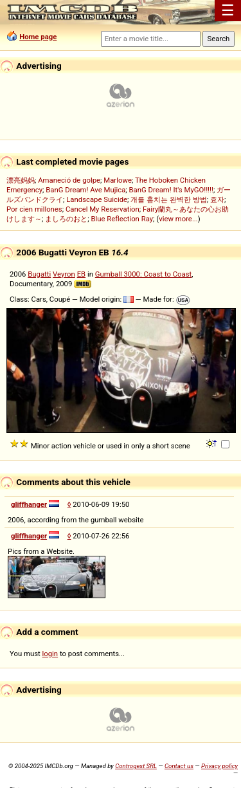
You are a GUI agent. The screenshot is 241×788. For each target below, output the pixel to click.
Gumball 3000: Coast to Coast (143, 274)
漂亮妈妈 (20, 180)
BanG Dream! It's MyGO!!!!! (171, 189)
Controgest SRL (136, 765)
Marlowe (117, 180)
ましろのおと (66, 218)
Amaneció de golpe (69, 180)
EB (81, 274)
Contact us (179, 765)
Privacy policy (219, 765)
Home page (38, 36)
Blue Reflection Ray (122, 218)
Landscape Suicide (96, 199)
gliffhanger (29, 504)
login (50, 653)
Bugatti (39, 274)
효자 (217, 199)
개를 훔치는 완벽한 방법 (168, 199)
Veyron (64, 274)
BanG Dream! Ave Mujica (85, 189)
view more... (178, 218)
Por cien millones (34, 209)
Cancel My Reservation (102, 209)
